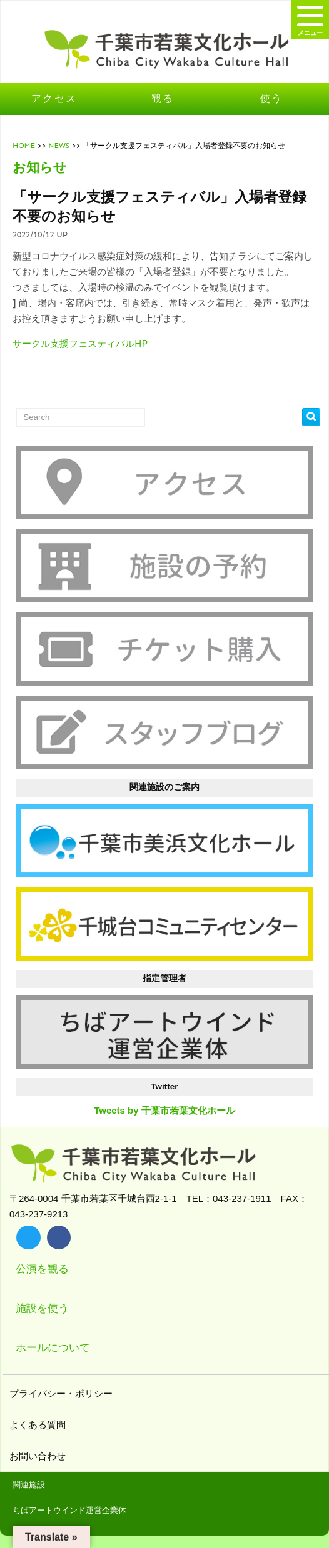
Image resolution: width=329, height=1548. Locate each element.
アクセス (54, 98)
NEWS (58, 145)
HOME (24, 145)
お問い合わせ (39, 1456)
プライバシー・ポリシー (62, 1393)
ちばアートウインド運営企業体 (69, 1510)
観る (163, 98)
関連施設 (29, 1484)
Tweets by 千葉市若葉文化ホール (164, 1110)
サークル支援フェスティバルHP (80, 343)
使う (271, 98)
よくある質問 (39, 1424)
